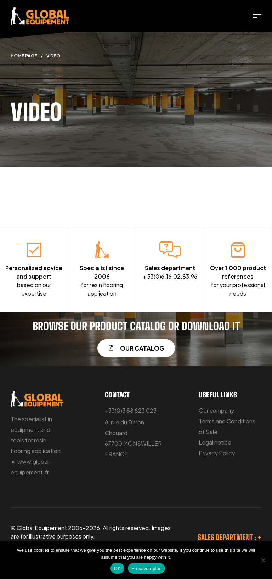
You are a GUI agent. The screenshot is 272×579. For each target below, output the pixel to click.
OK (117, 568)
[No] (263, 560)
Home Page (24, 56)
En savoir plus (146, 568)
